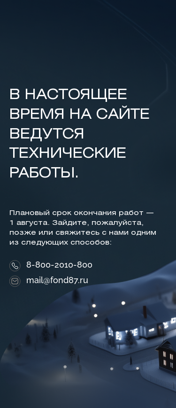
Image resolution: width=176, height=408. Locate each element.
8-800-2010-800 (59, 264)
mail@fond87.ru (57, 280)
